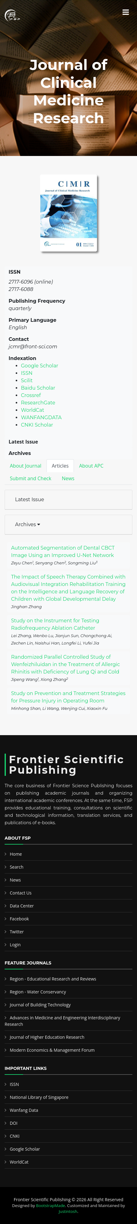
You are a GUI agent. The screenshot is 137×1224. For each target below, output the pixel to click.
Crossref (31, 395)
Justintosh (68, 1211)
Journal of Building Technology (40, 1005)
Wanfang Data (24, 1110)
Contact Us (21, 893)
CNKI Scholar (37, 425)
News (15, 880)
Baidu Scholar (38, 388)
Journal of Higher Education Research (47, 1037)
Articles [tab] (60, 465)
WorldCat (32, 410)
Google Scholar (39, 366)
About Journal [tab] (25, 465)
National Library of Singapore (39, 1097)
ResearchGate (38, 403)
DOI (14, 1123)
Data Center (22, 906)
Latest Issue (29, 499)
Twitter (17, 932)
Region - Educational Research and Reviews (53, 979)
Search (16, 867)
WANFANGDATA (41, 417)
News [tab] (68, 478)
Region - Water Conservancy (38, 992)
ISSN (27, 373)
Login (15, 945)
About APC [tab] (91, 465)
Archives (27, 524)
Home (16, 854)
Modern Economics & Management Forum (52, 1050)
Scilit (27, 380)
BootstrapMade (50, 1205)
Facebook (19, 919)
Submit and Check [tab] (30, 478)
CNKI (15, 1136)
